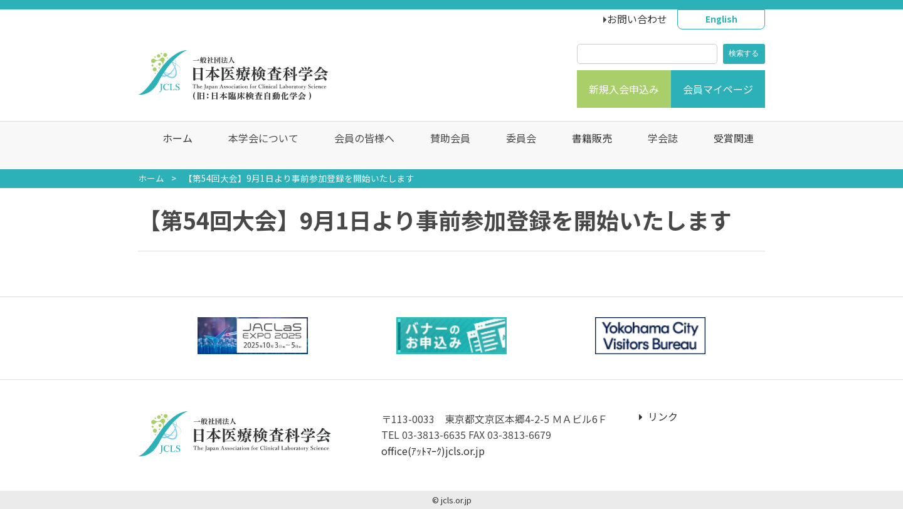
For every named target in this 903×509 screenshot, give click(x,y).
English (721, 19)
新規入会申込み (624, 89)
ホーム (171, 145)
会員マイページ (718, 89)
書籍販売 (586, 145)
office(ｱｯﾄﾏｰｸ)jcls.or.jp (433, 450)
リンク (658, 416)
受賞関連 (727, 145)
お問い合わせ (637, 18)
